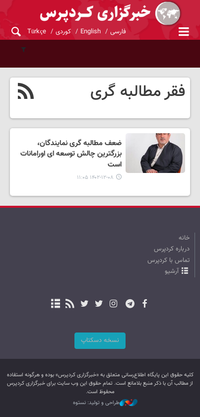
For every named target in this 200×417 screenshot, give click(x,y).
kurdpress (100, 13)
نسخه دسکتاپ (100, 340)
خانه (184, 238)
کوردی (63, 32)
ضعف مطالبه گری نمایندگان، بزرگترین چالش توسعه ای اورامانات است (71, 154)
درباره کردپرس (172, 249)
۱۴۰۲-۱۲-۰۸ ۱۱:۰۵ (95, 177)
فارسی (118, 32)
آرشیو (172, 271)
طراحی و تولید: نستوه (105, 403)
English (90, 32)
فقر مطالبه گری (137, 92)
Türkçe (36, 32)
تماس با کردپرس (168, 260)
